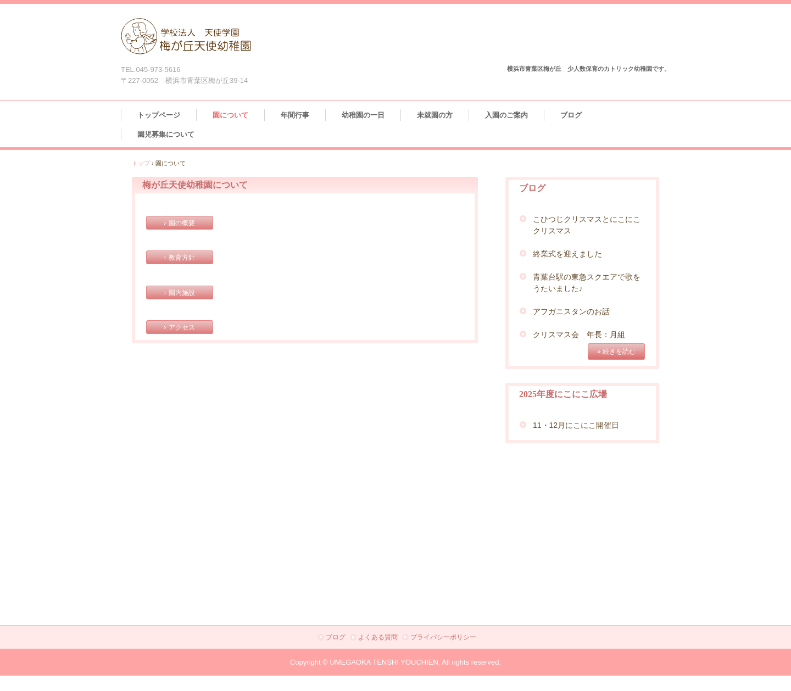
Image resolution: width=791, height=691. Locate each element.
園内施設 (182, 293)
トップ (141, 163)
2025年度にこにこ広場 (563, 394)
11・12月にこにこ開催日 (576, 425)
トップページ (158, 115)
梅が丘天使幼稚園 (189, 40)
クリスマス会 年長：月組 (579, 334)
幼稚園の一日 (363, 115)
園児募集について (165, 134)
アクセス (182, 327)
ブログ (571, 115)
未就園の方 (435, 115)
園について (230, 115)
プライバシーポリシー (443, 637)
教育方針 (182, 257)
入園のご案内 (506, 115)
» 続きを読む (616, 351)
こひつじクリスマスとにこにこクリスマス (586, 225)
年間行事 (295, 115)
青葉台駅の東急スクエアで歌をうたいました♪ (586, 282)
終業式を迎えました (567, 253)
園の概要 (182, 223)
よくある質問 (378, 637)
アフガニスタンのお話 (571, 311)
